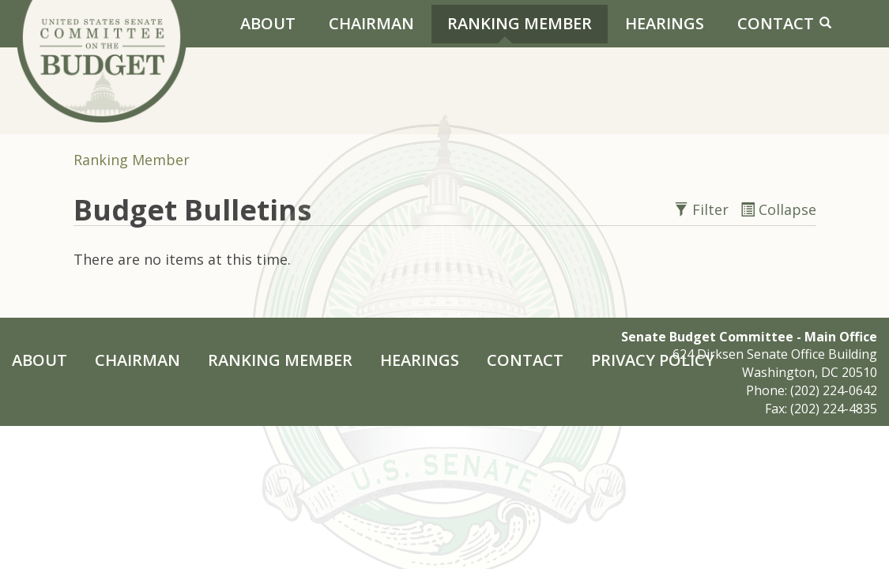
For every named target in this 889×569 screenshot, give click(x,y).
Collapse (778, 209)
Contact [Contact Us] (775, 23)
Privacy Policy (652, 360)
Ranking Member (519, 23)
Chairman (371, 23)
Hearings (664, 23)
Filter (703, 209)
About (268, 23)
